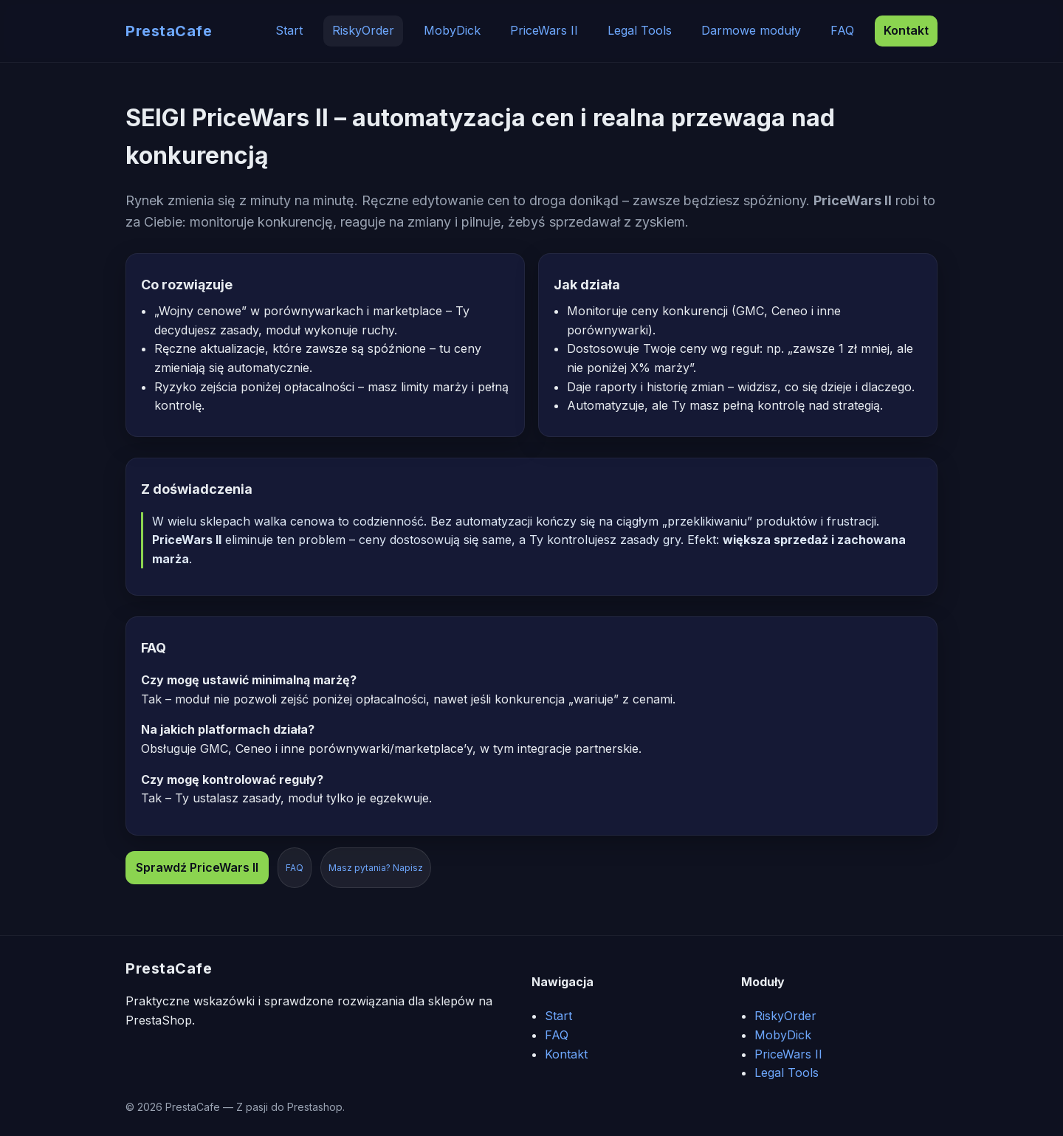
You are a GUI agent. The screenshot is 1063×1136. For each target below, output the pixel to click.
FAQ (842, 30)
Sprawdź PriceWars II (197, 867)
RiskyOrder (363, 30)
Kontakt (906, 30)
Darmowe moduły (751, 30)
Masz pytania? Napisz (375, 867)
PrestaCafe (168, 31)
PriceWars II (544, 30)
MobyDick (452, 30)
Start (289, 30)
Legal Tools (640, 30)
